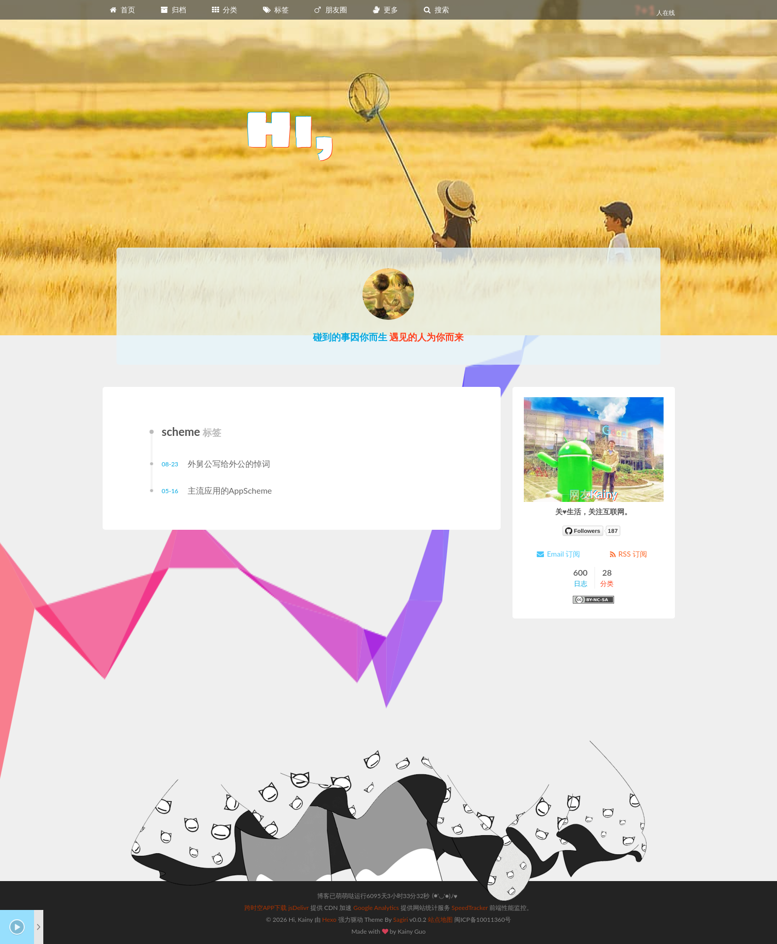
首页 (122, 9)
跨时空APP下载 (265, 908)
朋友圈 (330, 9)
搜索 (436, 9)
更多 (384, 9)
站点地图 (440, 919)
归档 (173, 9)
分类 (224, 9)
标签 (275, 9)
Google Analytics (376, 908)
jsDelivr (298, 908)
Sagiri (400, 919)
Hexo (329, 919)
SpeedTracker (470, 908)
